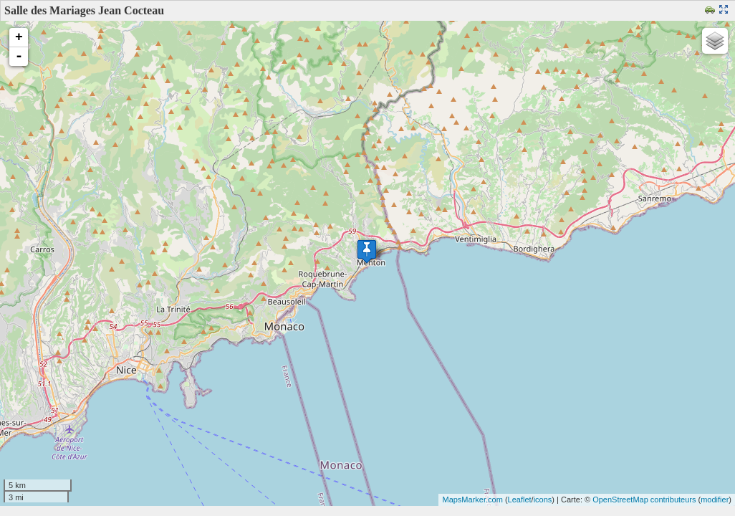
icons (543, 499)
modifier (715, 499)
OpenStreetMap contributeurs (644, 499)
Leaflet (520, 499)
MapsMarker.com (472, 499)
